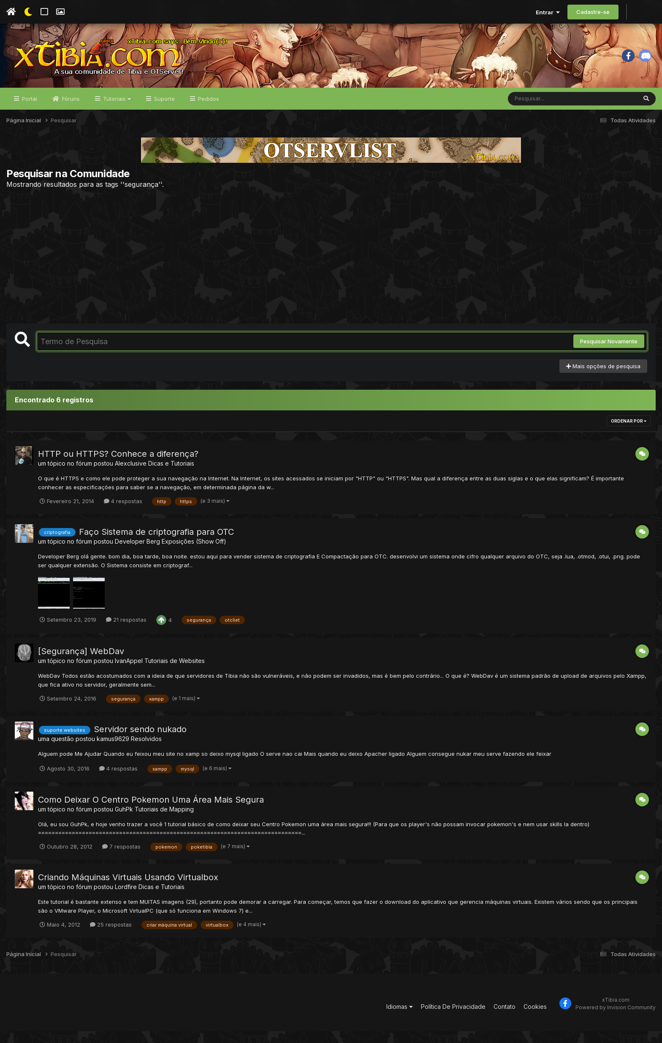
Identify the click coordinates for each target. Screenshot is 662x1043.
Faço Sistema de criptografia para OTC (156, 544)
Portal (28, 110)
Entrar (548, 12)
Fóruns (70, 110)
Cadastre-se (593, 11)
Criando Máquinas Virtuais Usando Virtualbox (128, 889)
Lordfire (126, 899)
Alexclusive (131, 475)
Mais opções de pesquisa (603, 378)
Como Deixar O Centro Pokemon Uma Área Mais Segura (151, 811)
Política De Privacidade (453, 1018)
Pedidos (207, 110)
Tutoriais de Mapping (164, 821)
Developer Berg (137, 553)
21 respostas (126, 631)
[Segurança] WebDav (81, 663)
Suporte (163, 110)
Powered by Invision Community (615, 1019)
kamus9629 (113, 750)
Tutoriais (116, 110)
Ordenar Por (628, 433)
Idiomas (399, 1018)
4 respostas (123, 512)
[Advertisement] (331, 268)
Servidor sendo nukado (140, 741)
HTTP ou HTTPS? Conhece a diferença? (118, 466)
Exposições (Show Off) (194, 553)
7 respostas (121, 858)
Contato (504, 1018)
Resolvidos (146, 750)
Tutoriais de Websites (174, 672)
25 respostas (111, 936)
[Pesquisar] (540, 110)
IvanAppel (129, 672)
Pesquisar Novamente (609, 353)
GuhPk (124, 821)
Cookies (535, 1018)
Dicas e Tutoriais (171, 475)
